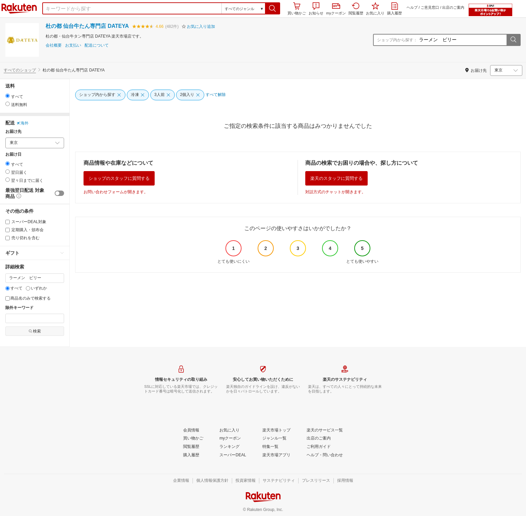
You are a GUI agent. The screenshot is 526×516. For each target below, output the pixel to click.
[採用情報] (345, 480)
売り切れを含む (22, 238)
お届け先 (13, 132)
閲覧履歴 (356, 8)
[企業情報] (181, 480)
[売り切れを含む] (7, 238)
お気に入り (375, 8)
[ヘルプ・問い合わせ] (325, 455)
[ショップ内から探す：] (462, 40)
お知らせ (316, 8)
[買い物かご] (193, 438)
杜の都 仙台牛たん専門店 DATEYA (87, 26)
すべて (13, 288)
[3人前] (162, 95)
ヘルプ (412, 7)
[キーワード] (34, 278)
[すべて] (7, 288)
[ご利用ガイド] (319, 447)
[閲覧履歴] (191, 447)
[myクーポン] (230, 438)
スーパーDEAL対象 (25, 221)
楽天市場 (19, 8)
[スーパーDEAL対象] (7, 222)
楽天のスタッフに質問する (336, 178)
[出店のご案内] (319, 438)
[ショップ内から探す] (100, 95)
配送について (97, 45)
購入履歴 (394, 8)
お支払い (73, 45)
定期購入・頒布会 (24, 229)
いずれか (36, 288)
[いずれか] (28, 288)
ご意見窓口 (430, 7)
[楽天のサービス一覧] (325, 430)
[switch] (59, 193)
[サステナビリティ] (279, 480)
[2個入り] (190, 95)
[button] (272, 8)
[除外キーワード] (34, 318)
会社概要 (54, 45)
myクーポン (336, 9)
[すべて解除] (216, 95)
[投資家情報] (245, 480)
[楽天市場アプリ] (276, 455)
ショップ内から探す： (397, 40)
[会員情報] (191, 430)
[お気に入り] (229, 430)
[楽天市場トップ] (276, 430)
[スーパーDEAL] (232, 455)
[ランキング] (229, 447)
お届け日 (13, 154)
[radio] (7, 96)
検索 (35, 331)
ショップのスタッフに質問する (119, 178)
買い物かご (296, 8)
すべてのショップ (20, 70)
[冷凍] (138, 95)
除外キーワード (19, 308)
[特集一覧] (270, 447)
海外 (22, 123)
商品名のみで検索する (28, 298)
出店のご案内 (453, 7)
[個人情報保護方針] (212, 480)
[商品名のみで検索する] (7, 298)
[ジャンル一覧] (274, 438)
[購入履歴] (191, 455)
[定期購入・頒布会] (7, 230)
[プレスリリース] (316, 480)
